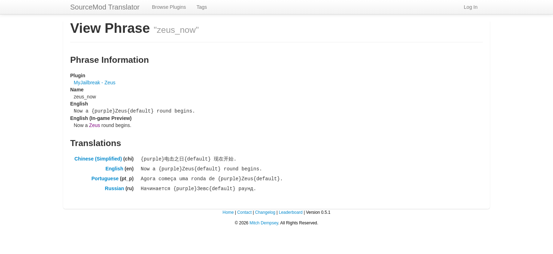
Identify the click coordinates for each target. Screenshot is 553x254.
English (114, 167)
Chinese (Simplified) (98, 158)
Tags (201, 7)
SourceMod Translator (105, 7)
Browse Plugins (169, 7)
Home (228, 210)
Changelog (265, 210)
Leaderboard (290, 210)
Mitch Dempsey (264, 220)
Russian (114, 186)
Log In (471, 7)
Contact (244, 210)
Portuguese (105, 177)
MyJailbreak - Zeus (94, 82)
